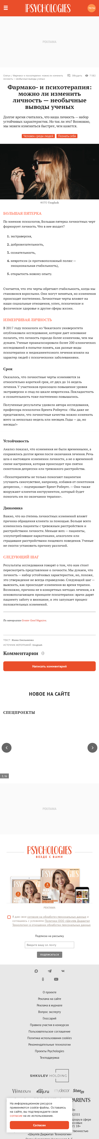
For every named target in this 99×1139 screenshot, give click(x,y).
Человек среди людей (38, 136)
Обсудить (74, 75)
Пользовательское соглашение (49, 1031)
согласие (16, 1115)
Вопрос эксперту (49, 1012)
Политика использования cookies (49, 1038)
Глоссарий (49, 1018)
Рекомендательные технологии (49, 1044)
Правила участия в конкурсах (49, 1025)
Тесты (92, 8)
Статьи (6, 75)
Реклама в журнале (49, 1005)
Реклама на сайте (49, 999)
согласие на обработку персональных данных (56, 917)
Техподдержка (49, 1058)
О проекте (49, 992)
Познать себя (67, 136)
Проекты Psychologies (49, 1051)
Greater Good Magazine (34, 620)
